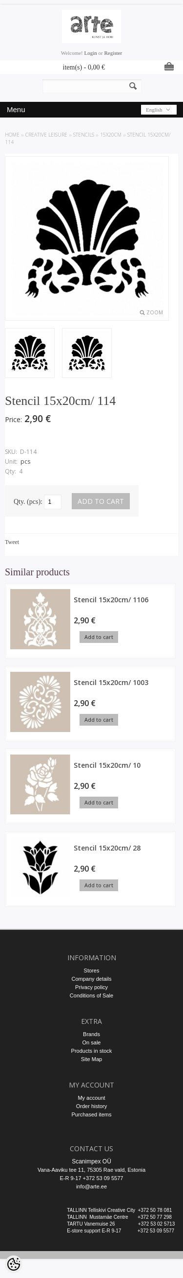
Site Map (91, 1059)
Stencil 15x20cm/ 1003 (111, 682)
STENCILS (83, 134)
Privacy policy (91, 987)
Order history (91, 1106)
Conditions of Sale (91, 995)
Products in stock (91, 1051)
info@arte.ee (91, 1186)
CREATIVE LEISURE (46, 134)
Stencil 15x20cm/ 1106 (111, 599)
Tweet (12, 542)
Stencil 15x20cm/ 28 (107, 847)
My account (91, 1098)
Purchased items (92, 1114)
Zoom (154, 312)
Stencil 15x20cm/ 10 (107, 765)
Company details (92, 979)
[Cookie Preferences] (13, 1264)
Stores (92, 970)
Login (90, 53)
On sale (91, 1042)
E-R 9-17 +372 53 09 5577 (91, 1178)
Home (12, 134)
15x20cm (111, 134)
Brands (91, 1034)
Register (113, 53)
